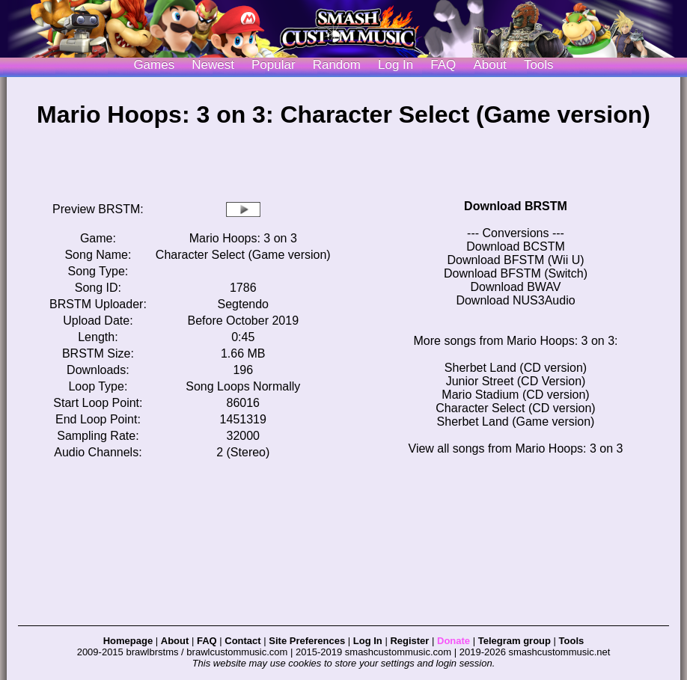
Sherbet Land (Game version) (516, 421)
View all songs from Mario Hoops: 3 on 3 (516, 448)
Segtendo (243, 304)
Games (153, 65)
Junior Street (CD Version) (516, 381)
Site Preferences (307, 640)
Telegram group (514, 640)
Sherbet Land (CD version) (516, 367)
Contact (242, 640)
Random (337, 65)
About (489, 65)
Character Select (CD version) (515, 408)
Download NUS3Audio (515, 300)
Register (409, 640)
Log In (367, 640)
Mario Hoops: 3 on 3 (243, 238)
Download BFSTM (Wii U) (515, 260)
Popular (273, 65)
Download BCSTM (515, 246)
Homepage (128, 640)
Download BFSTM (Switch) (515, 273)
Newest (213, 65)
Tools (539, 65)
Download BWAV (516, 287)
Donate (453, 640)
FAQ (443, 65)
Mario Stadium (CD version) (515, 394)
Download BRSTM (515, 206)
